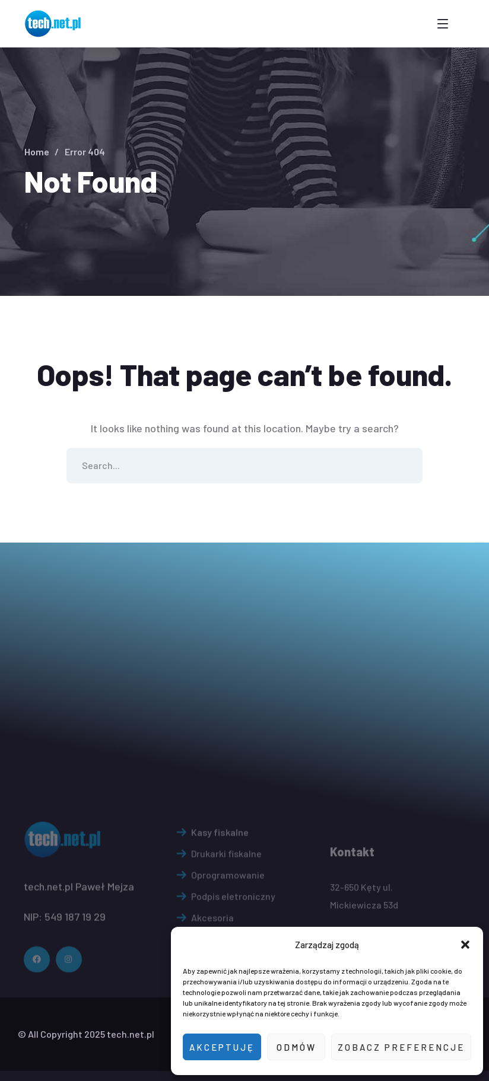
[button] (465, 945)
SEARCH (404, 465)
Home (36, 151)
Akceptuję (222, 1047)
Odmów (296, 1047)
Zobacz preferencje (401, 1047)
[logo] (54, 22)
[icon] (37, 1001)
